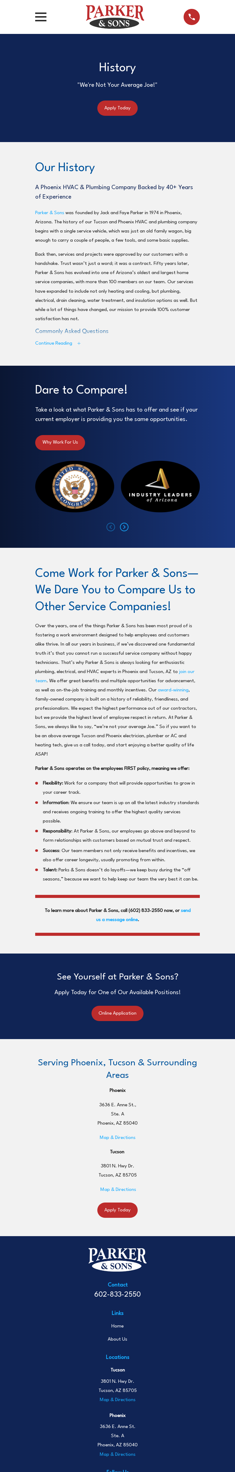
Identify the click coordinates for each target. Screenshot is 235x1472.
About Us (117, 1340)
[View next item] (124, 528)
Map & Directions (118, 1139)
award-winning (173, 691)
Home (117, 1327)
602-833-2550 (117, 1296)
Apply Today (117, 108)
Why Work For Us (60, 444)
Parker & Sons (49, 213)
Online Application (117, 1014)
